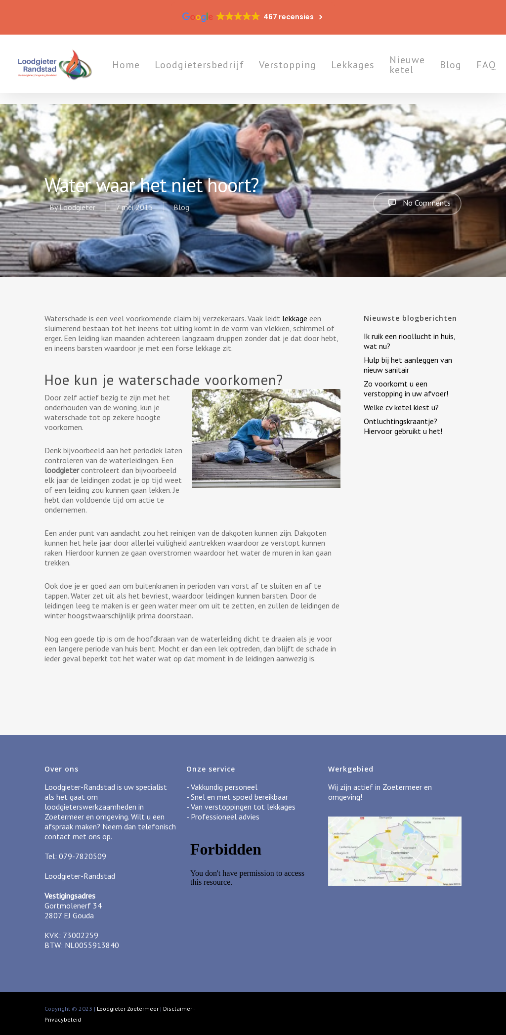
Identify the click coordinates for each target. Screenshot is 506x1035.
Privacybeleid (62, 1019)
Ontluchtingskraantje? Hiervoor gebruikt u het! (403, 426)
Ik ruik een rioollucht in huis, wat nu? (409, 341)
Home (139, 70)
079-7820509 (82, 856)
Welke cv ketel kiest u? (401, 407)
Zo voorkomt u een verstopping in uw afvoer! (406, 388)
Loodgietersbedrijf (212, 70)
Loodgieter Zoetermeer (128, 1008)
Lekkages (365, 70)
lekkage (295, 318)
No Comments (417, 202)
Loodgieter (77, 207)
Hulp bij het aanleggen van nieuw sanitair (408, 365)
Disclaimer (177, 1008)
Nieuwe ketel (420, 70)
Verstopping (300, 70)
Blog (463, 70)
